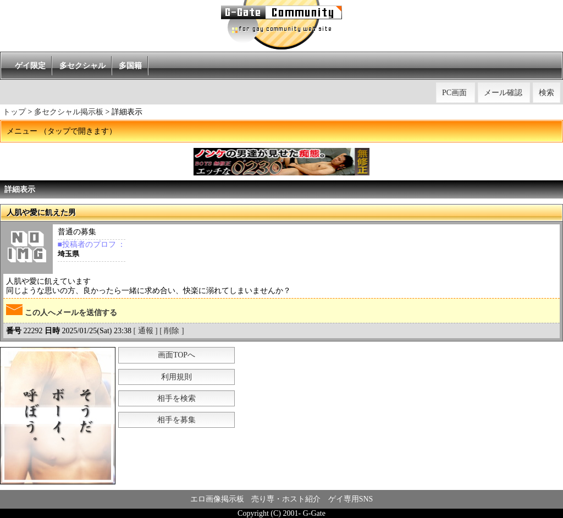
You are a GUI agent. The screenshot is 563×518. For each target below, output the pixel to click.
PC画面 (454, 93)
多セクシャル (82, 66)
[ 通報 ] (145, 331)
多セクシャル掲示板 (68, 112)
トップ (14, 112)
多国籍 (130, 66)
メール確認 (503, 93)
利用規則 (176, 377)
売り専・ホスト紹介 (286, 499)
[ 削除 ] (171, 331)
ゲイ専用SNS (350, 499)
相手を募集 (176, 420)
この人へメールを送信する (61, 310)
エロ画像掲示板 (217, 499)
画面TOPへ (176, 355)
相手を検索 (176, 398)
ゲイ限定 (30, 66)
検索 (546, 93)
